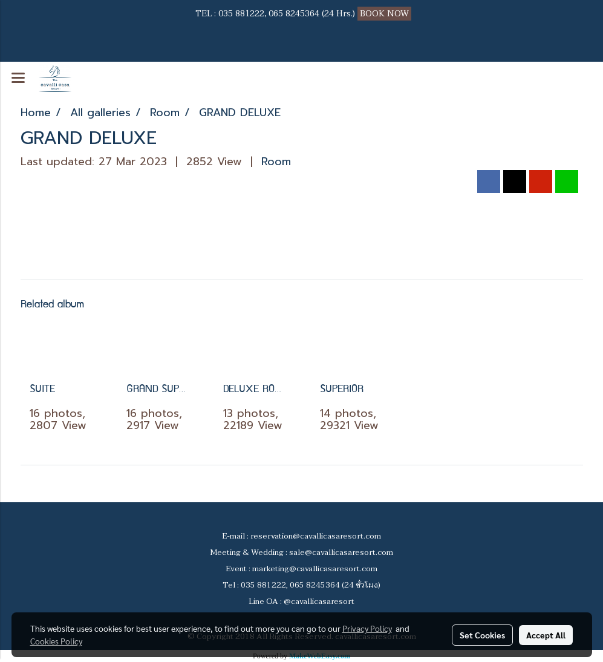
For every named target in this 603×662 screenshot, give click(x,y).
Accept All (546, 634)
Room (276, 161)
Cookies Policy (56, 640)
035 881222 (241, 14)
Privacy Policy (367, 628)
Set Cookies (482, 634)
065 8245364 (294, 14)
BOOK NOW (385, 14)
